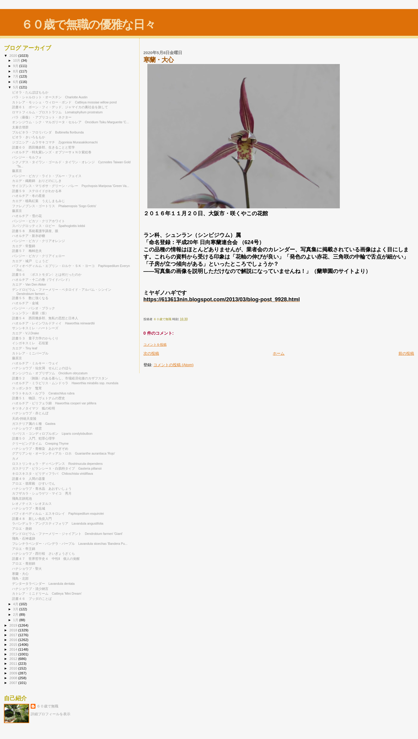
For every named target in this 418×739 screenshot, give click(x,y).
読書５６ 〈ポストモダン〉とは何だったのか (46, 274)
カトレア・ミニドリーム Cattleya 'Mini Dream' (47, 593)
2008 (13, 678)
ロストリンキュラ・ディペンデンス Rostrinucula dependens (57, 463)
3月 (16, 609)
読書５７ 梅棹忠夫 (27, 251)
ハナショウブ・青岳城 (28, 508)
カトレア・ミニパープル (30, 353)
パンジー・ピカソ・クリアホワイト (38, 221)
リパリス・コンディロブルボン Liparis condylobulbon (52, 433)
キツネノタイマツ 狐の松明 (33, 408)
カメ (15, 458)
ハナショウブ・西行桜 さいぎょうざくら (43, 553)
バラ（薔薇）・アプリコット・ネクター (42, 117)
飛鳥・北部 (20, 578)
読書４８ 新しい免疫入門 (32, 518)
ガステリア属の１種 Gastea (33, 423)
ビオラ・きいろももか (28, 137)
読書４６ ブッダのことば (32, 598)
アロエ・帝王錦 (25, 548)
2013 (13, 654)
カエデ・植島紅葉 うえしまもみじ (38, 201)
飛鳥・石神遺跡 (23, 538)
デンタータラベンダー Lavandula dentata (43, 583)
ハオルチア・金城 (27, 303)
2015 (13, 644)
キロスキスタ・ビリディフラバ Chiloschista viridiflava (52, 473)
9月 (16, 66)
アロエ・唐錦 (23, 528)
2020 (13, 55)
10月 (17, 60)
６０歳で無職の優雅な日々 (88, 24)
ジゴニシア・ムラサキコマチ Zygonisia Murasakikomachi (55, 142)
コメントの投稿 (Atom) (173, 365)
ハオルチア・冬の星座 (30, 196)
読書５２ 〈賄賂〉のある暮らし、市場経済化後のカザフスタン (60, 378)
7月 (16, 76)
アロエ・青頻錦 (25, 563)
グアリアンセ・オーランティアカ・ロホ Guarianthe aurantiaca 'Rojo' (63, 453)
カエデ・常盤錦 (23, 246)
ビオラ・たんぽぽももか (30, 92)
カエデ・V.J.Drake (27, 333)
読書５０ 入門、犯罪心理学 (33, 438)
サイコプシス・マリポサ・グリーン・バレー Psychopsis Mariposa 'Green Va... (70, 186)
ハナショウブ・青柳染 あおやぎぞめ (40, 448)
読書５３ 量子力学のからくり (35, 338)
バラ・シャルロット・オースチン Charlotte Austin (50, 97)
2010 (13, 668)
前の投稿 (406, 353)
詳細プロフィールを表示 (50, 714)
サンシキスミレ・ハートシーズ (37, 328)
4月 (16, 604)
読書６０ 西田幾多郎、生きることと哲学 (43, 147)
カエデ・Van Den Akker (29, 284)
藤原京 (17, 171)
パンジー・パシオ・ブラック (35, 308)
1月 (16, 620)
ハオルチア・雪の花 (27, 216)
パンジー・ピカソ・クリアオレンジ (38, 241)
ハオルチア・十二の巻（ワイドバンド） (42, 279)
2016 (13, 640)
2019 (13, 625)
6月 (16, 82)
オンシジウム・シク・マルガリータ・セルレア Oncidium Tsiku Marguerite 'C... (70, 122)
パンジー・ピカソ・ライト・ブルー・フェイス (48, 176)
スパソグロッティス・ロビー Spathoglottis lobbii (48, 226)
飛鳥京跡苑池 (22, 498)
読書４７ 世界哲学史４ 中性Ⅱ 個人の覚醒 (46, 558)
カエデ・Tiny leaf (24, 348)
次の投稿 (151, 353)
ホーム (278, 353)
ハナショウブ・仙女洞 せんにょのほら (42, 368)
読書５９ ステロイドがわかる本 (37, 191)
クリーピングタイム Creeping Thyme (40, 443)
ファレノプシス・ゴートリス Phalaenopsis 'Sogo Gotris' (54, 206)
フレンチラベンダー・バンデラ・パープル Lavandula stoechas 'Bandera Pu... (70, 543)
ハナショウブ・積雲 (27, 428)
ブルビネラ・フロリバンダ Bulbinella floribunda (48, 132)
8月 (16, 71)
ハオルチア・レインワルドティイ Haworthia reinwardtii (53, 323)
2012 (13, 659)
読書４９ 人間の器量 (28, 478)
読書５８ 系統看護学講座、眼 (35, 231)
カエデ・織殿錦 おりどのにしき (37, 180)
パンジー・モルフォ (28, 157)
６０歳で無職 (47, 706)
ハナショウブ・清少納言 (30, 588)
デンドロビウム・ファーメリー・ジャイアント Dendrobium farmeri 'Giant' (67, 533)
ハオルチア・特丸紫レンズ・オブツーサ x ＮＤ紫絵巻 (53, 152)
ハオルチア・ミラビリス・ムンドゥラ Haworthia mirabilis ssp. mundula (65, 383)
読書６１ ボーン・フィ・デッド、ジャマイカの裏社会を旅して (61, 107)
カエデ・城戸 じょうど (30, 261)
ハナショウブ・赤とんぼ (30, 413)
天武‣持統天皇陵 (24, 418)
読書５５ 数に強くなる (30, 298)
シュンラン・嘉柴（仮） (30, 313)
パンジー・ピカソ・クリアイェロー (40, 256)
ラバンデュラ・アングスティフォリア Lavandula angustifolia (57, 523)
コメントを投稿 (155, 344)
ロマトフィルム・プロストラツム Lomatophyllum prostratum (57, 112)
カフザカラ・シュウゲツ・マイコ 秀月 (42, 493)
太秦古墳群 (20, 127)
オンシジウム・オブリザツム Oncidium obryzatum (50, 373)
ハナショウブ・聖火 (27, 568)
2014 (13, 649)
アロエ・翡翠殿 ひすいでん (33, 483)
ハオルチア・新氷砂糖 (30, 236)
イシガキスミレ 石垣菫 (30, 343)
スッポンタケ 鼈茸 (27, 388)
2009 (13, 673)
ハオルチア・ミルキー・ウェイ (37, 363)
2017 (13, 635)
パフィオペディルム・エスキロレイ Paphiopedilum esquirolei (58, 513)
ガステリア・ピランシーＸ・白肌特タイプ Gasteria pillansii (57, 468)
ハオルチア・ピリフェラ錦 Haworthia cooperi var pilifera (54, 403)
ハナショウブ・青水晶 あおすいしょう (42, 488)
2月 (16, 614)
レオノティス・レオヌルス (33, 503)
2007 (13, 683)
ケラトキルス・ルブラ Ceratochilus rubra (43, 393)
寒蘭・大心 (22, 573)
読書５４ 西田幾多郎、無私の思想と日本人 (45, 318)
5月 (16, 87)
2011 (13, 663)
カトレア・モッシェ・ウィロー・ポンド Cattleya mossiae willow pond (64, 102)
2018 (13, 630)
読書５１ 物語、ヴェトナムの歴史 (38, 398)
